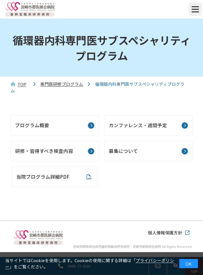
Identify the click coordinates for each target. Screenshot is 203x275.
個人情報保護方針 (165, 233)
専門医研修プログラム (61, 84)
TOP (21, 84)
